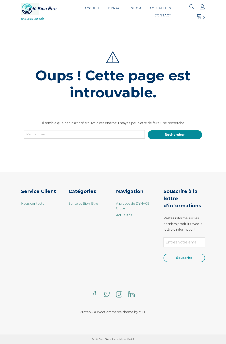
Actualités (160, 8)
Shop (136, 8)
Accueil (92, 8)
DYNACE (115, 8)
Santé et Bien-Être (83, 203)
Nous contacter (33, 203)
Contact (163, 15)
